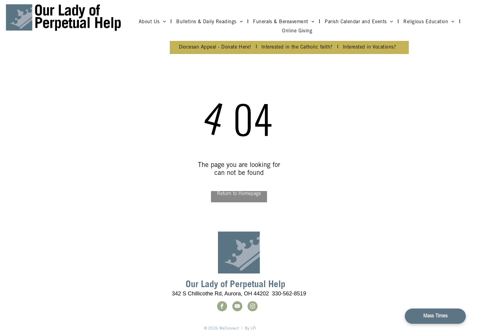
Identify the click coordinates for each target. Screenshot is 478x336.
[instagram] (253, 307)
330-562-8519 (289, 294)
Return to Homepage (239, 193)
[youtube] (237, 307)
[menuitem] (153, 22)
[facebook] (222, 307)
